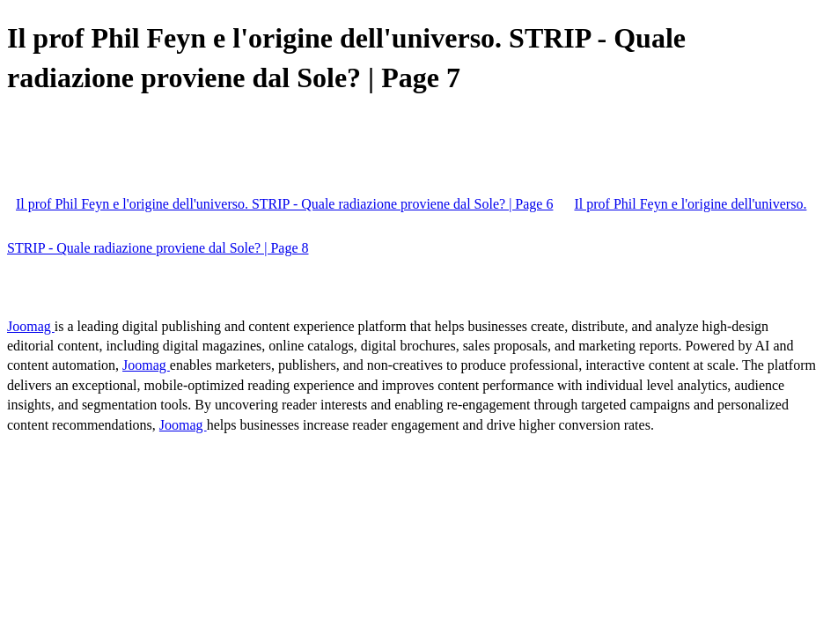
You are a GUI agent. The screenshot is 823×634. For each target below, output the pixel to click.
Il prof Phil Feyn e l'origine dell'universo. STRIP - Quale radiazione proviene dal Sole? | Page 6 (284, 203)
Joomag (31, 326)
